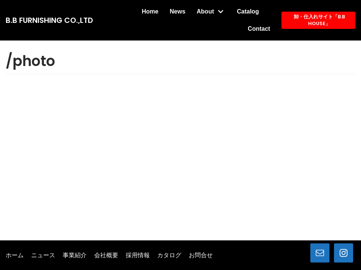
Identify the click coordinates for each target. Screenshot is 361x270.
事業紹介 (75, 255)
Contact (259, 29)
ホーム (15, 255)
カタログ (169, 255)
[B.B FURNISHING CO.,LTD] (49, 20)
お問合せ (201, 255)
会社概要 (106, 255)
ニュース (43, 255)
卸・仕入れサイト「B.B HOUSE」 (319, 20)
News (177, 11)
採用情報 (138, 255)
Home (150, 11)
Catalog (248, 11)
